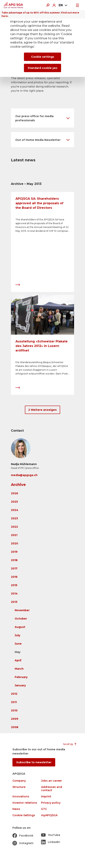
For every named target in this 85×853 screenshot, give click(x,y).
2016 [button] (14, 577)
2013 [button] (14, 602)
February (21, 677)
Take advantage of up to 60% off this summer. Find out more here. (40, 14)
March (19, 668)
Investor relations (24, 802)
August (20, 627)
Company (19, 780)
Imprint (46, 796)
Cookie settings (42, 56)
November (22, 610)
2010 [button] (14, 710)
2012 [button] (14, 693)
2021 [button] (14, 535)
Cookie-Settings (23, 815)
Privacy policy (50, 802)
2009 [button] (14, 719)
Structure (18, 787)
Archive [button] (18, 484)
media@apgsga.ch (24, 475)
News (16, 809)
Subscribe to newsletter (33, 762)
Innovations (20, 796)
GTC (44, 809)
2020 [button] (14, 543)
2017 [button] (14, 568)
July (17, 635)
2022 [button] (14, 526)
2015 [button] (14, 585)
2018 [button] (14, 560)
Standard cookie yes (42, 68)
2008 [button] (14, 727)
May (17, 652)
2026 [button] (14, 493)
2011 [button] (14, 702)
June (18, 643)
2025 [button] (14, 501)
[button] (42, 118)
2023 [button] (14, 518)
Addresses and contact (51, 788)
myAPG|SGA (49, 815)
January (20, 685)
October (21, 618)
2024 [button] (14, 510)
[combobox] (63, 5)
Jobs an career (51, 780)
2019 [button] (14, 551)
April (18, 660)
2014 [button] (14, 593)
